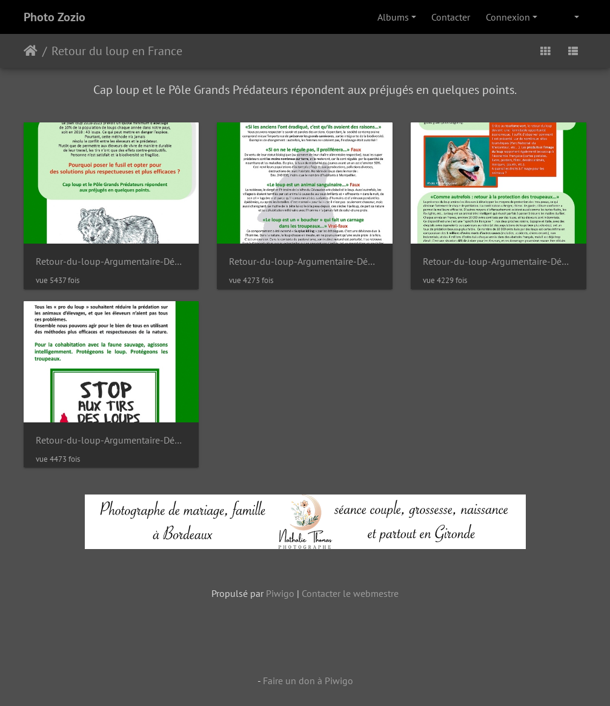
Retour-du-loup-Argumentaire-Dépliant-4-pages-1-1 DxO (111, 261)
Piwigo (280, 593)
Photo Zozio (54, 17)
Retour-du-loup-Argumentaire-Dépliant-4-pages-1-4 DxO (111, 440)
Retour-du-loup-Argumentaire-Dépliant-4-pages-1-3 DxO (498, 261)
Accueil (31, 51)
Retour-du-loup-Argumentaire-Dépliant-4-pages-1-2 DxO (304, 261)
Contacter (450, 17)
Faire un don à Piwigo (308, 680)
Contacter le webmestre (350, 593)
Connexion (508, 17)
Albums (393, 17)
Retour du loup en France (116, 51)
